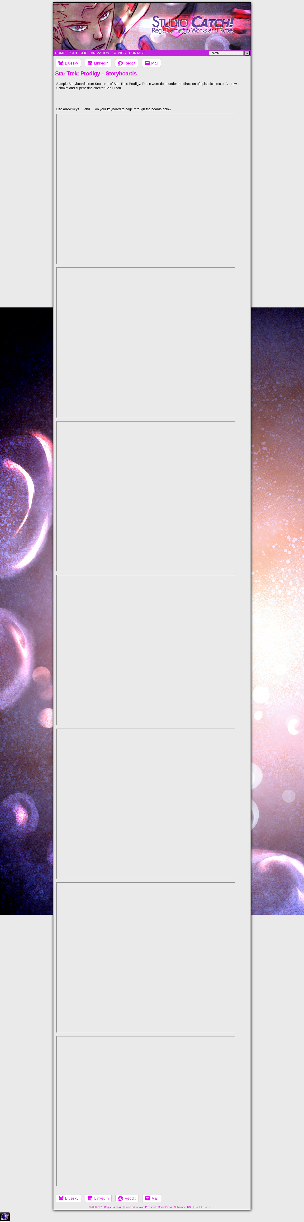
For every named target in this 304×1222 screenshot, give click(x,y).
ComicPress (165, 1207)
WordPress (145, 1207)
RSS (190, 1207)
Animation (100, 53)
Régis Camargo (113, 1207)
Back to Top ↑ (202, 1207)
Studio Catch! (152, 26)
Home (60, 53)
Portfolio (78, 53)
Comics (119, 53)
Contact (137, 53)
